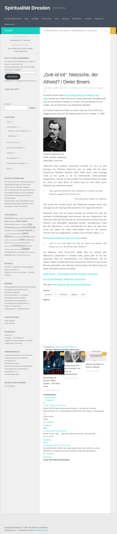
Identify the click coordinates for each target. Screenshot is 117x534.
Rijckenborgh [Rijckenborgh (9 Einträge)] (8, 246)
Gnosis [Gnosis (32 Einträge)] (31, 227)
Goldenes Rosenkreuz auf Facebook (18, 355)
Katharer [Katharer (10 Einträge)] (32, 237)
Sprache (10, 153)
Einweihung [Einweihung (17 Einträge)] (10, 227)
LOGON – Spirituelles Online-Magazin (19, 267)
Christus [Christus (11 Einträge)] (25, 224)
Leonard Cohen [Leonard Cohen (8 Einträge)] (13, 240)
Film (8, 122)
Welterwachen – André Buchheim (17, 309)
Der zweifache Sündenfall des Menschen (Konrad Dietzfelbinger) (19, 195)
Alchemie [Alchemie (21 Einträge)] (9, 218)
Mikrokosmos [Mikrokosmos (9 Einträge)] (8, 243)
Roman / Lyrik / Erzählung (18, 131)
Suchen (7, 104)
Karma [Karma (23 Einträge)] (25, 236)
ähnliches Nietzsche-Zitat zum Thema (63, 238)
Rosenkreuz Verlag (12, 363)
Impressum (98, 19)
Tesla (45, 443)
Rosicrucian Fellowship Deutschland (18, 366)
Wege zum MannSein (13, 306)
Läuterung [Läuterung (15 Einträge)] (29, 240)
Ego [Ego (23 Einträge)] (30, 224)
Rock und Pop (12, 142)
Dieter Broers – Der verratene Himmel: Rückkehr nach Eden (70, 274)
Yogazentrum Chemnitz (13, 343)
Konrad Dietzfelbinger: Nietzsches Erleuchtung (64, 279)
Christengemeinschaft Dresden (16, 290)
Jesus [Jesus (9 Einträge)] (15, 237)
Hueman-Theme (41, 530)
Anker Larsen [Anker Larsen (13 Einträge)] (19, 218)
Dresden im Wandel (12, 292)
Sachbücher (77, 19)
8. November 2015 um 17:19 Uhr (56, 445)
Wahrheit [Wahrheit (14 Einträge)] (8, 255)
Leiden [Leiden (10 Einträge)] (7, 240)
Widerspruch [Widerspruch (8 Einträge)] (26, 255)
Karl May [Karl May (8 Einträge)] (19, 236)
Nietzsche (73, 347)
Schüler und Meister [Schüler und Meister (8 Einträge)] (15, 249)
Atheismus (59, 347)
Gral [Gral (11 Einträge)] (15, 230)
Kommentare (50, 397)
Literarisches (50, 31)
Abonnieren (12, 76)
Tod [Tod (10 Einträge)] (26, 252)
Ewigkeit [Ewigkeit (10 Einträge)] (18, 228)
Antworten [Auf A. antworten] (47, 425)
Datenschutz (9, 24)
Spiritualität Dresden (27, 8)
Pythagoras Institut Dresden (15, 298)
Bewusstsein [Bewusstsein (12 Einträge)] (29, 218)
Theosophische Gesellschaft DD (17, 303)
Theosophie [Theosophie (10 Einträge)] (21, 252)
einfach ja (8, 335)
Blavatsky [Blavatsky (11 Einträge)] (12, 221)
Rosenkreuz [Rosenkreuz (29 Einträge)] (20, 245)
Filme (56, 19)
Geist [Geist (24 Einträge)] (24, 227)
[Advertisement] (75, 54)
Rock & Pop (46, 19)
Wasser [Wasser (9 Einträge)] (14, 255)
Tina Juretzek (10, 323)
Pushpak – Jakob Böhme (14, 338)
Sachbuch (64, 31)
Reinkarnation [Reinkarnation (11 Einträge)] (26, 243)
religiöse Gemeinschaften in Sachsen (19, 341)
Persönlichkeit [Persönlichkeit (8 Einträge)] (16, 243)
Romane (65, 19)
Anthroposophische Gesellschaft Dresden (20, 287)
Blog (26, 19)
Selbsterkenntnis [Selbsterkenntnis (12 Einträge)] (11, 252)
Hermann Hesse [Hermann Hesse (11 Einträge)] (15, 234)
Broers (66, 347)
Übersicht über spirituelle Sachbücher (74, 284)
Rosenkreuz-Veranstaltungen (16, 301)
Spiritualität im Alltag (14, 148)
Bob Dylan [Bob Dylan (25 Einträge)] (21, 221)
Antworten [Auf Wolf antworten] (47, 440)
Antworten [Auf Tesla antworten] (47, 457)
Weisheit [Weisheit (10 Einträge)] (20, 255)
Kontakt (88, 19)
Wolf (49, 88)
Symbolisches (12, 158)
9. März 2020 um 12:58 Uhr (54, 406)
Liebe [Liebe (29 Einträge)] (21, 239)
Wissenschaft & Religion (84, 31)
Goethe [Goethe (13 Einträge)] (7, 230)
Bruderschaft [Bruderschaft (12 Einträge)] (9, 224)
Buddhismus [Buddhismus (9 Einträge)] (18, 224)
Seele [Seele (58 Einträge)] (25, 249)
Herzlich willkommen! (13, 19)
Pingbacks (50, 400)
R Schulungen (10, 386)
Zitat (8, 169)
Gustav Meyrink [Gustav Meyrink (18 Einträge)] (25, 230)
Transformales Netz (12, 374)
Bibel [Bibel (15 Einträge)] (7, 221)
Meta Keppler (10, 321)
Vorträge (35, 19)
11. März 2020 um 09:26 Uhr (54, 431)
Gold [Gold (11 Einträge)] (12, 230)
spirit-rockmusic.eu (12, 270)
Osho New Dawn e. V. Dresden (16, 295)
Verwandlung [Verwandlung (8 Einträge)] (31, 252)
